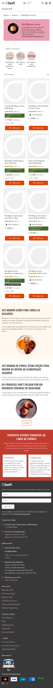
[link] (7, 9)
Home (6, 15)
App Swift (6, 628)
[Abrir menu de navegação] (3, 3)
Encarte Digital (8, 632)
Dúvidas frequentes (10, 608)
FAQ (3, 621)
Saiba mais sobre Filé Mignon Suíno (33, 36)
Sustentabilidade (8, 649)
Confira (27, 423)
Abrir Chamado (11, 580)
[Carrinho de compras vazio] (50, 3)
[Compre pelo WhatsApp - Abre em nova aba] (28, 3)
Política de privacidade (11, 604)
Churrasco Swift (8, 593)
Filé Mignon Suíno (28, 15)
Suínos (14, 15)
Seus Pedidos (7, 618)
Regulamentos (8, 625)
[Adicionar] (14, 128)
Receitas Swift (7, 590)
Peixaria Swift (7, 597)
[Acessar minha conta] (46, 3)
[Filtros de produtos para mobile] (48, 74)
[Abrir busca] (42, 3)
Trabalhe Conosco (9, 601)
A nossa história (8, 642)
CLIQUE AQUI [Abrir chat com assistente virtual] (11, 551)
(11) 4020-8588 (11, 527)
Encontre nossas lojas (10, 645)
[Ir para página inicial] (10, 3)
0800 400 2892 (18, 565)
